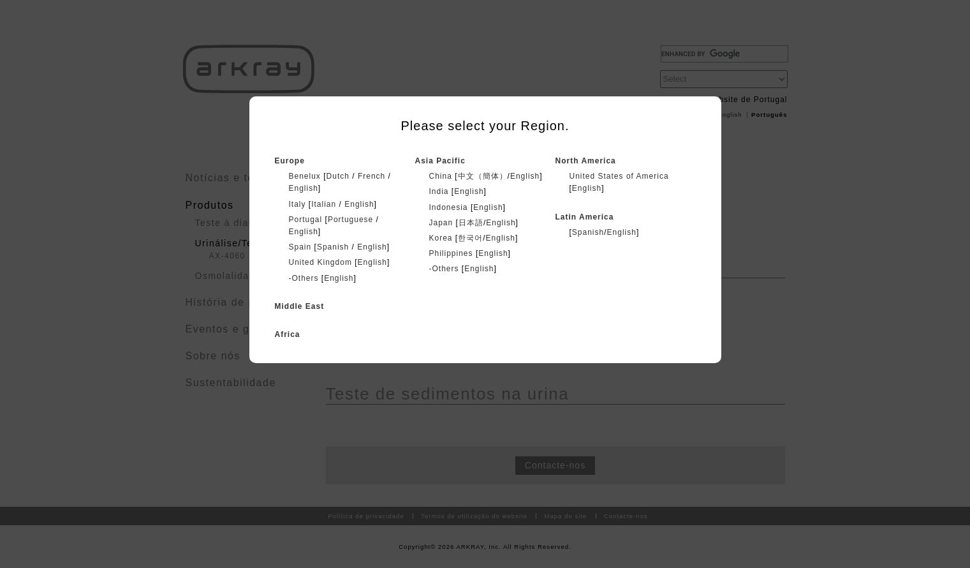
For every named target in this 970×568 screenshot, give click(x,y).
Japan (441, 222)
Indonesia (448, 207)
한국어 (470, 238)
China (440, 176)
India (439, 191)
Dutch (338, 176)
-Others (304, 278)
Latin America (584, 217)
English (303, 188)
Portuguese (350, 219)
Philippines (451, 253)
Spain (300, 247)
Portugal (306, 219)
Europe (290, 160)
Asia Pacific (440, 160)
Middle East (300, 306)
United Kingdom (320, 262)
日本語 (471, 222)
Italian (323, 204)
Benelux (305, 176)
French (371, 176)
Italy (297, 204)
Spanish (333, 247)
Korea (441, 238)
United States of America (619, 176)
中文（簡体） (483, 176)
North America (585, 160)
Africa (287, 334)
